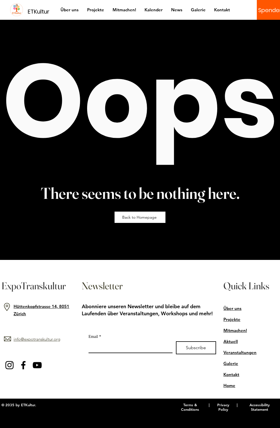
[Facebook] (23, 365)
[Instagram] (9, 365)
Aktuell (230, 341)
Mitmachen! (235, 330)
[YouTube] (37, 365)
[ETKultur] (42, 11)
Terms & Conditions (190, 407)
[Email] (129, 347)
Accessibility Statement (259, 407)
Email (95, 336)
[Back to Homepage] (140, 217)
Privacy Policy (223, 407)
